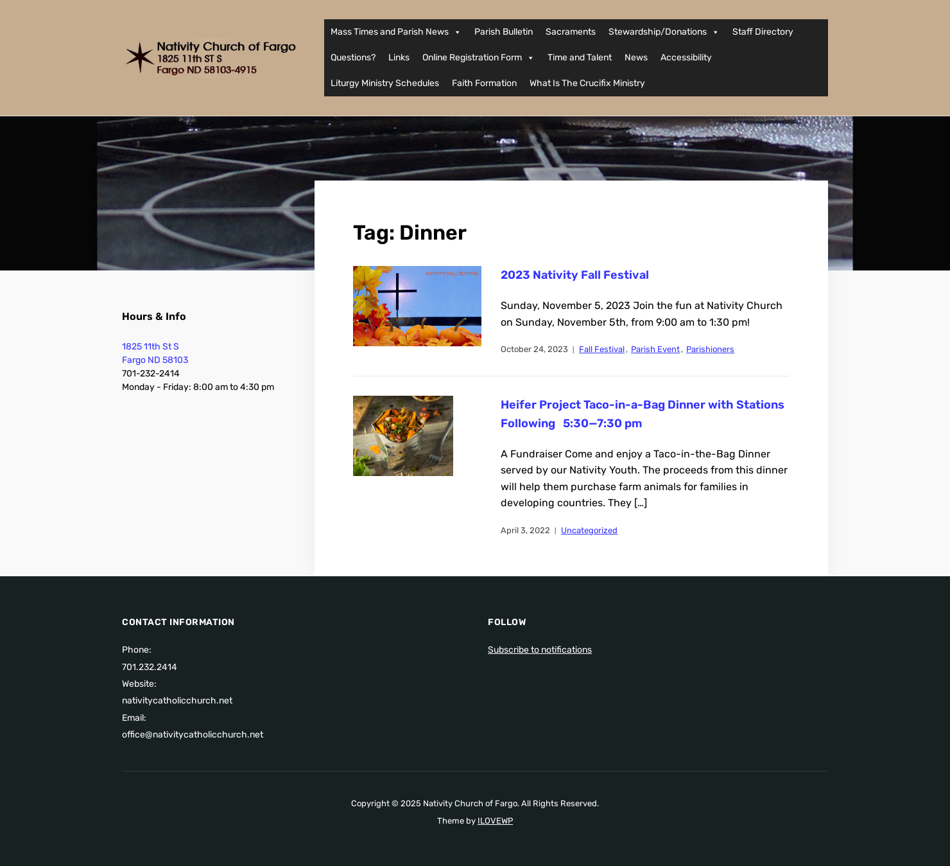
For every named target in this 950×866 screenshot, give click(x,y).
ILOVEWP (495, 821)
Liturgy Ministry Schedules (385, 83)
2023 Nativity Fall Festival (575, 275)
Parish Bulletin (503, 31)
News (636, 57)
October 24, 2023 (534, 349)
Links (399, 57)
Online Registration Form (478, 58)
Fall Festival (602, 349)
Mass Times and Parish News (396, 32)
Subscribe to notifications (540, 649)
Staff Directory (762, 31)
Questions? (353, 57)
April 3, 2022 (525, 530)
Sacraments (571, 31)
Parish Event (655, 349)
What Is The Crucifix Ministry (587, 83)
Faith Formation (484, 83)
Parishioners (710, 349)
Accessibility (686, 57)
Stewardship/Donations (664, 32)
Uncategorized (589, 530)
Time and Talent (580, 57)
